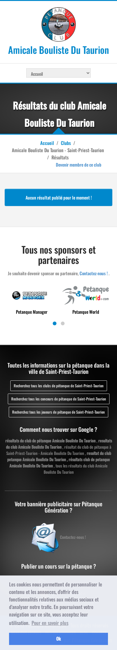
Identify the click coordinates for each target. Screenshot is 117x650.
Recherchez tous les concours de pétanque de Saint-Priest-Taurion (58, 398)
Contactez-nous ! (94, 273)
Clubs (66, 142)
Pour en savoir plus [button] (50, 623)
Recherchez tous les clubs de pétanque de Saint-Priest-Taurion (59, 385)
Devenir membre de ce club (78, 164)
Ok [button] (58, 638)
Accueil (47, 142)
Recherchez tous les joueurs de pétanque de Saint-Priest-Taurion (58, 412)
